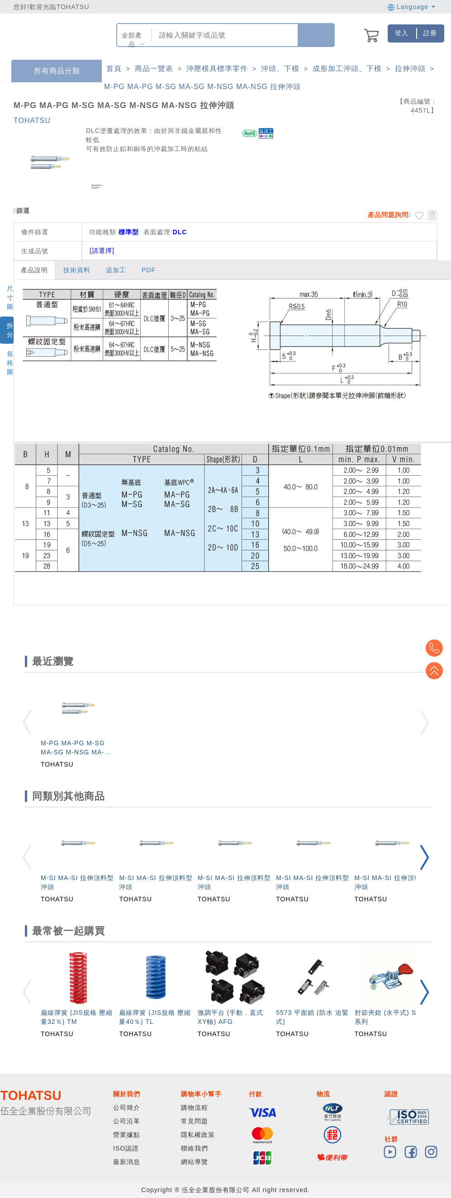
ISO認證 (126, 1148)
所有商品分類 (50, 71)
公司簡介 (126, 1107)
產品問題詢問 (388, 214)
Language (411, 6)
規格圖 (10, 362)
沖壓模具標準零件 (217, 68)
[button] (424, 857)
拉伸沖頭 (410, 68)
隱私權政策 (198, 1134)
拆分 (10, 330)
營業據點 (126, 1134)
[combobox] (224, 35)
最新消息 (126, 1161)
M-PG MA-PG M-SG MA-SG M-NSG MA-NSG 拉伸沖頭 (202, 86)
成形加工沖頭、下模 (347, 68)
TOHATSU (32, 120)
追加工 (116, 270)
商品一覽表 (154, 68)
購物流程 (194, 1107)
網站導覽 (194, 1161)
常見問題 (194, 1121)
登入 (401, 33)
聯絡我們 (194, 1148)
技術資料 (76, 270)
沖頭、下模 (280, 68)
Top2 (437, 648)
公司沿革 (126, 1121)
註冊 (430, 33)
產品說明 (34, 270)
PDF (149, 270)
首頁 (114, 68)
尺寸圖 (10, 297)
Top (437, 671)
